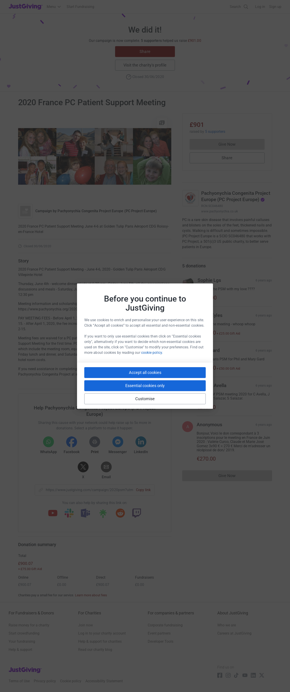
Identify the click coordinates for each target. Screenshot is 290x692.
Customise (145, 398)
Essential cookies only (145, 385)
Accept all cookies (145, 372)
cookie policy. (152, 352)
